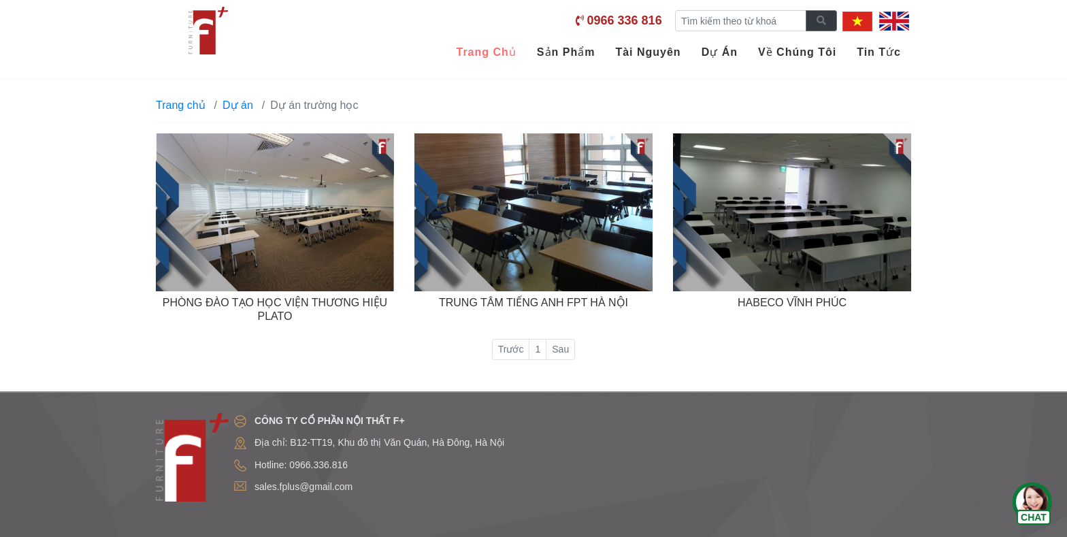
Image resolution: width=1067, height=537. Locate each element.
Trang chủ (181, 105)
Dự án (238, 105)
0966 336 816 (624, 20)
